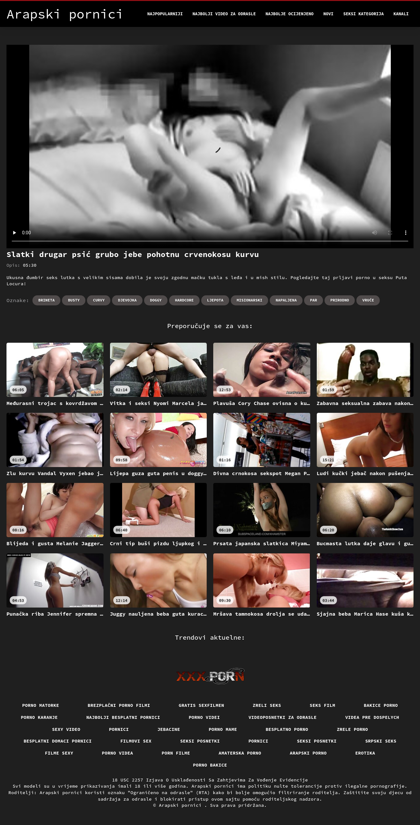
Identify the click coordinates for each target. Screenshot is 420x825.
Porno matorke (40, 705)
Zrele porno (352, 729)
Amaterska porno (240, 753)
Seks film (322, 705)
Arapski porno (308, 753)
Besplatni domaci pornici (58, 741)
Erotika (365, 753)
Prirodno (339, 300)
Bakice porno (381, 705)
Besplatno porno (287, 729)
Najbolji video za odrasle (224, 14)
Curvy (99, 300)
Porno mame (223, 729)
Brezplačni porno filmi (119, 705)
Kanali (401, 14)
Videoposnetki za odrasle (283, 717)
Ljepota (215, 300)
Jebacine (168, 729)
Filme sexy (59, 753)
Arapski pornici (181, 805)
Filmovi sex (136, 741)
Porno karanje (39, 717)
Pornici (119, 729)
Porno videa (117, 753)
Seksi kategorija (363, 14)
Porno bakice (210, 765)
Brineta (46, 300)
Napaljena (286, 300)
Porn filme (176, 753)
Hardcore (184, 300)
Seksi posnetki (200, 741)
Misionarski (249, 300)
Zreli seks (267, 705)
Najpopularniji (165, 14)
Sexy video (66, 729)
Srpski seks (380, 741)
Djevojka (127, 300)
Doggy (156, 300)
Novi (328, 14)
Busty (74, 300)
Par (313, 300)
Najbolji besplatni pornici (123, 717)
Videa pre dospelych (372, 717)
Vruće (368, 300)
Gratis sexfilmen (201, 705)
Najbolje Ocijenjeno (290, 14)
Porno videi (204, 717)
